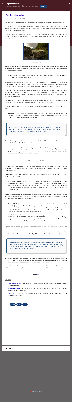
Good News (21, 11)
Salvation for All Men (14, 293)
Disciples (30, 11)
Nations (25, 309)
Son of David (11, 298)
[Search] (69, 4)
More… (44, 11)
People (38, 11)
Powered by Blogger (36, 391)
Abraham (12, 309)
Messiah (19, 309)
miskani (39, 394)
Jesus (14, 11)
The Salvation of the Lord (14, 288)
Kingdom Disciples (12, 3)
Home (8, 11)
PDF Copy (36, 278)
